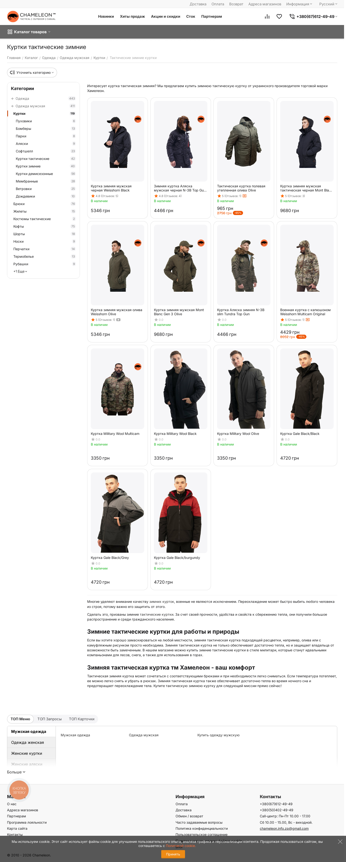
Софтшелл (46, 151)
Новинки (106, 16)
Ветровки (46, 188)
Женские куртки (26, 753)
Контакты (15, 834)
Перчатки (44, 249)
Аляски (46, 143)
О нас (12, 804)
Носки (44, 241)
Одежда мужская (144, 735)
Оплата (217, 4)
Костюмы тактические (44, 218)
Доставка (198, 4)
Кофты (44, 226)
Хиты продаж (132, 16)
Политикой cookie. (181, 846)
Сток (190, 16)
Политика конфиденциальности (202, 828)
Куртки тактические (46, 158)
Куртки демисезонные (46, 173)
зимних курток (161, 601)
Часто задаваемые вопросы (199, 822)
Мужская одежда (28, 731)
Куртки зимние (46, 166)
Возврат (236, 4)
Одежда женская (27, 742)
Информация (299, 4)
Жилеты (44, 211)
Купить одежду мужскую (218, 735)
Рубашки (44, 264)
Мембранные (46, 181)
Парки (46, 136)
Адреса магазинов (264, 4)
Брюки (44, 203)
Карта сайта (17, 828)
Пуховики (46, 121)
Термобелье (44, 256)
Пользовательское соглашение (202, 834)
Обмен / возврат (189, 816)
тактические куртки (156, 614)
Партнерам (211, 16)
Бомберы (46, 128)
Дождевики (46, 196)
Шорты (44, 234)
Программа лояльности (27, 822)
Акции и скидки (165, 16)
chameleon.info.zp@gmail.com (284, 828)
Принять (173, 854)
